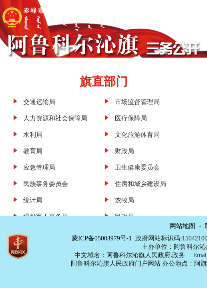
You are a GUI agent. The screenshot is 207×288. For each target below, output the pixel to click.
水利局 (32, 134)
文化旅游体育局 (137, 134)
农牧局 (124, 200)
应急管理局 (39, 167)
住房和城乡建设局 (140, 183)
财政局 (124, 151)
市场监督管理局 (137, 101)
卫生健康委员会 (137, 167)
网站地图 (182, 225)
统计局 (32, 200)
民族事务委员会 (45, 183)
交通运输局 (39, 101)
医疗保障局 (131, 118)
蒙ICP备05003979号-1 (102, 238)
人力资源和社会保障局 (55, 118)
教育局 (32, 151)
